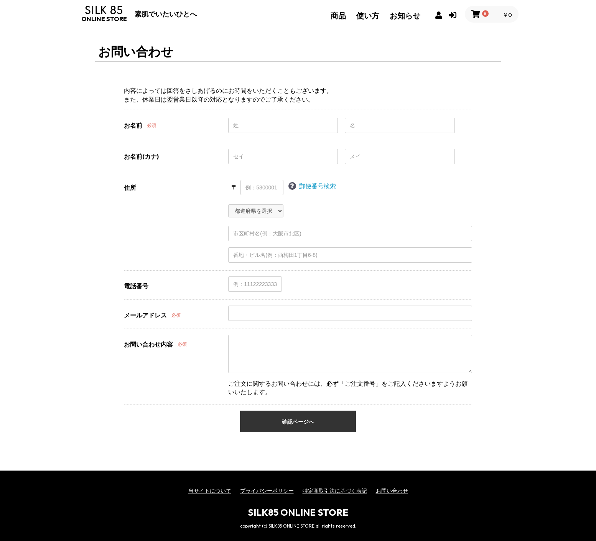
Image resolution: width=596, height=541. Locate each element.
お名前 (133, 125)
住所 (130, 187)
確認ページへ (298, 422)
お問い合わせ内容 (148, 344)
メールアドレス (145, 315)
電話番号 (136, 286)
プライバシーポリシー (267, 490)
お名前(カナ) (141, 156)
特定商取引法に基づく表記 (335, 490)
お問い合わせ (392, 490)
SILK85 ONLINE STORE (298, 512)
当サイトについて (209, 490)
